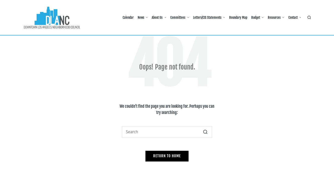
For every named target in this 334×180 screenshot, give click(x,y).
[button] (205, 132)
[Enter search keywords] (167, 132)
